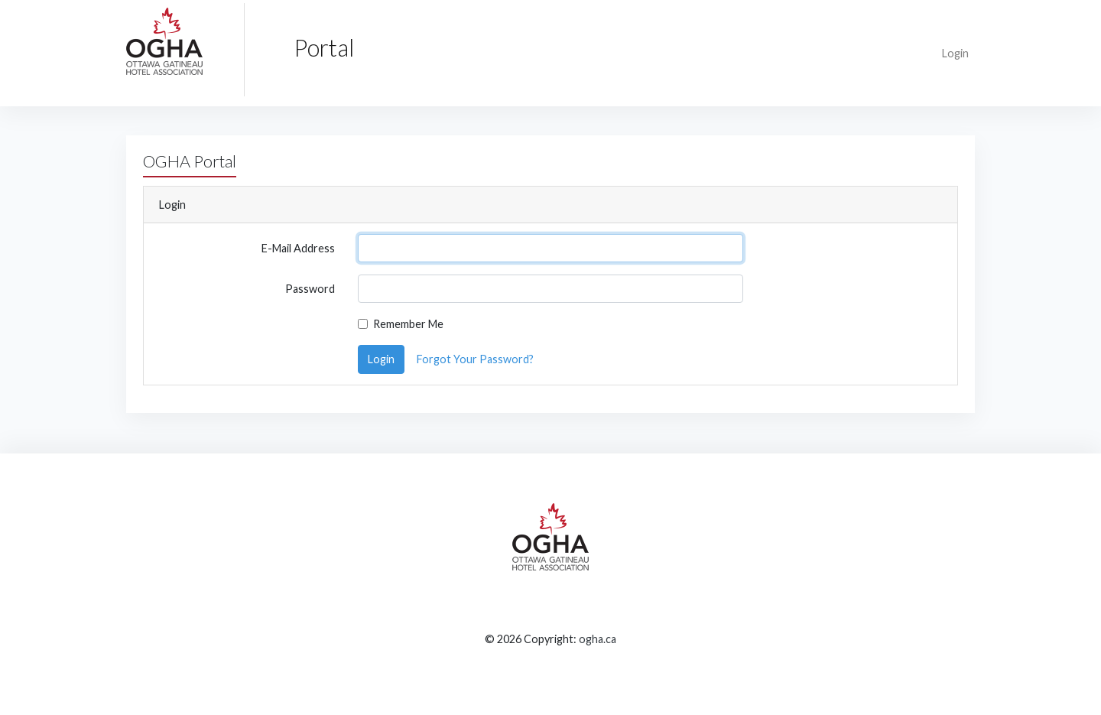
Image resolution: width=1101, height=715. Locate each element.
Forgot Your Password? (475, 359)
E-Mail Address (298, 248)
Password (310, 288)
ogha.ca (597, 638)
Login (955, 53)
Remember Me (408, 323)
